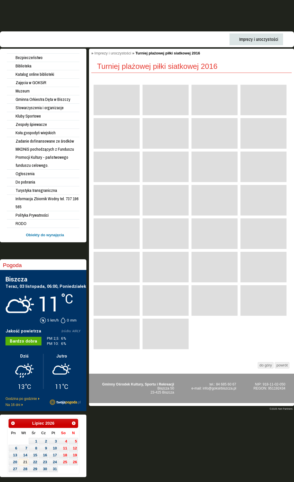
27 (15, 469)
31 (55, 469)
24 (55, 462)
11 (65, 448)
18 (65, 455)
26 (75, 462)
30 (45, 469)
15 (35, 455)
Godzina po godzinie (21, 399)
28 (25, 469)
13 (15, 455)
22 (35, 462)
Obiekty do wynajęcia (45, 235)
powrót (282, 365)
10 (55, 448)
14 (25, 455)
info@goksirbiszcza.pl (219, 388)
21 (25, 462)
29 (35, 469)
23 (45, 462)
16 (45, 455)
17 (55, 455)
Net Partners (285, 408)
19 (75, 455)
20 (15, 462)
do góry (265, 365)
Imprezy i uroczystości (112, 53)
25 (65, 462)
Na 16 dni (12, 405)
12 (75, 448)
